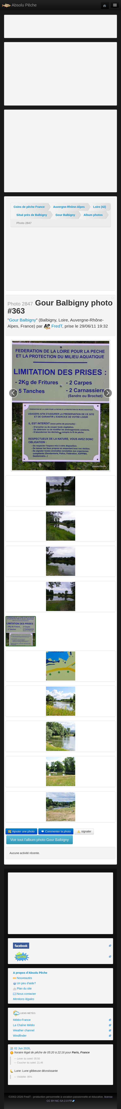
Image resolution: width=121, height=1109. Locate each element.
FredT (53, 326)
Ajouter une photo (21, 831)
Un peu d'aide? (24, 983)
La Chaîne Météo (24, 1025)
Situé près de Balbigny (31, 215)
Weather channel (23, 1030)
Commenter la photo (56, 831)
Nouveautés (22, 978)
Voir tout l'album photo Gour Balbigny (39, 840)
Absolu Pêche (19, 5)
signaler (84, 831)
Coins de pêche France (29, 206)
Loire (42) (99, 206)
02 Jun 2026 (20, 1048)
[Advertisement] (27, 26)
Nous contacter (24, 994)
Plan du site (22, 988)
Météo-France (22, 1019)
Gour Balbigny (65, 215)
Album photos (93, 215)
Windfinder (20, 1035)
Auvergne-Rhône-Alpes (69, 206)
